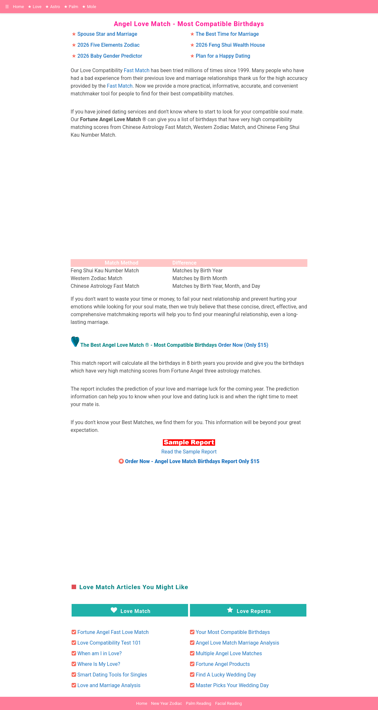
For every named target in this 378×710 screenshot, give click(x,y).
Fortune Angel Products (223, 664)
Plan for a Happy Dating (223, 56)
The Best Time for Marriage (227, 34)
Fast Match (137, 70)
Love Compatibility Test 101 (109, 643)
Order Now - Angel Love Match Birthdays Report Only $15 (192, 461)
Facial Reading (228, 703)
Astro (52, 6)
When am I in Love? (99, 653)
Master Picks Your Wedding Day (232, 685)
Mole (89, 6)
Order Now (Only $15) (243, 345)
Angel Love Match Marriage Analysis (237, 643)
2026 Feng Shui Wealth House (230, 45)
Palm (71, 6)
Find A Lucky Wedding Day (226, 675)
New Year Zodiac (166, 703)
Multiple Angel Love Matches (229, 653)
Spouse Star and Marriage (107, 34)
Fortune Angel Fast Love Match (113, 632)
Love (34, 6)
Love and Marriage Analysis (109, 685)
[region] (189, 200)
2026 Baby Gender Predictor (109, 56)
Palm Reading (198, 703)
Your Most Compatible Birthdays (233, 632)
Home (18, 6)
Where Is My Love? (98, 664)
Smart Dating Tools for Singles (112, 675)
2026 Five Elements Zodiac (108, 45)
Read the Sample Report (189, 452)
